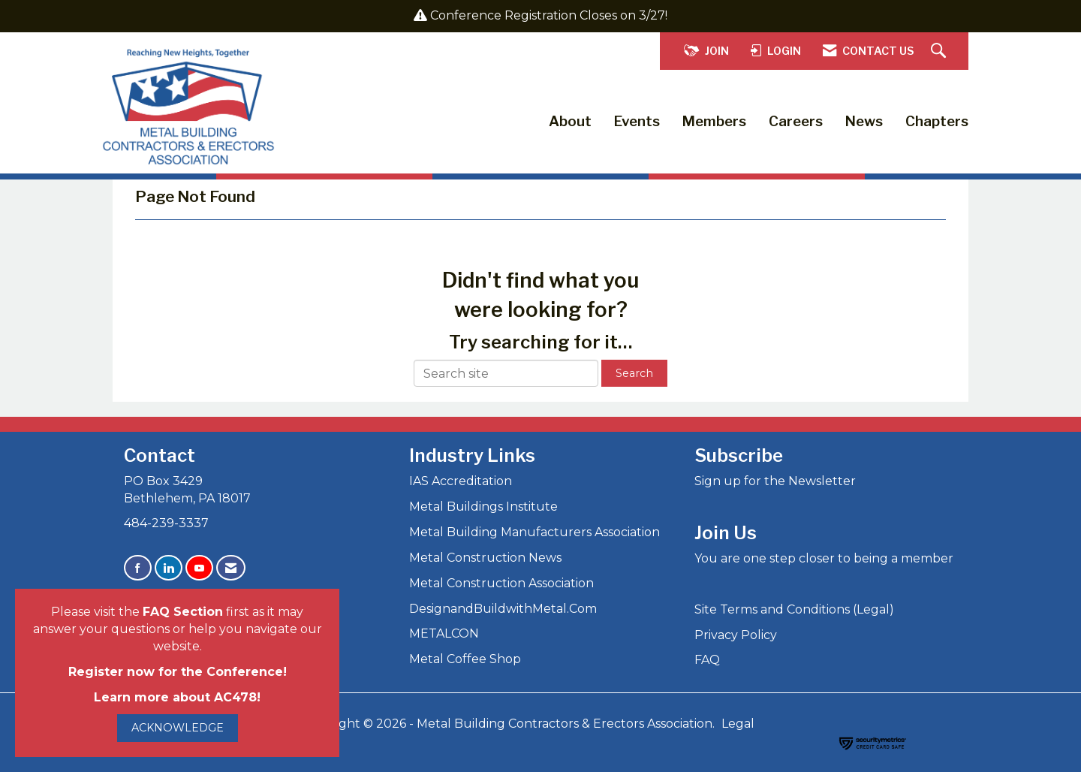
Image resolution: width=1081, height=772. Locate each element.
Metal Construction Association (501, 583)
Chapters (936, 121)
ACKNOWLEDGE (177, 727)
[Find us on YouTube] (199, 568)
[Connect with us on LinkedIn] (168, 568)
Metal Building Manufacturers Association (534, 532)
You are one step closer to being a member (823, 558)
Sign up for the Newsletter (775, 481)
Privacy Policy (735, 635)
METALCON (444, 633)
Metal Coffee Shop (465, 659)
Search (634, 373)
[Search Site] (940, 51)
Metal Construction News (485, 557)
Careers (796, 121)
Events (637, 121)
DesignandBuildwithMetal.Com (503, 609)
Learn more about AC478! (177, 697)
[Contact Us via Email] (230, 568)
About (570, 121)
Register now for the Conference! (177, 672)
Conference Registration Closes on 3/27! (548, 15)
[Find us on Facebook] (138, 568)
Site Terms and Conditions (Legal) (794, 609)
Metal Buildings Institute (483, 506)
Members (714, 121)
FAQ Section (183, 612)
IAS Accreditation (460, 481)
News (864, 121)
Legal (737, 723)
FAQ (707, 660)
